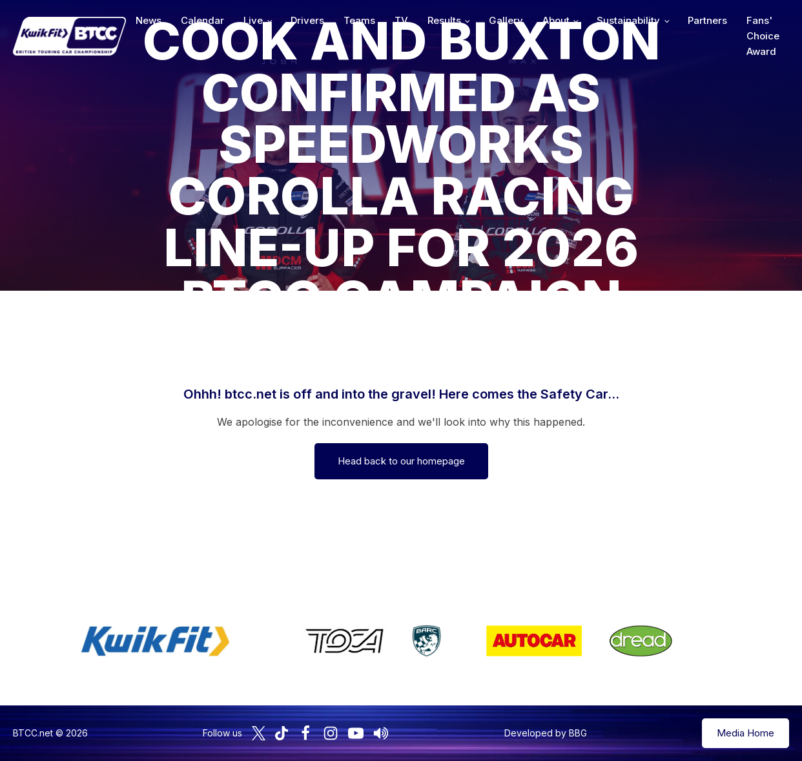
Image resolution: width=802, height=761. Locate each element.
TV (401, 20)
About (556, 20)
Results (444, 20)
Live (253, 20)
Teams (359, 20)
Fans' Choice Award (762, 35)
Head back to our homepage (401, 461)
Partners (707, 20)
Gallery (506, 20)
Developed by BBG (545, 732)
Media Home (745, 733)
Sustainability (628, 20)
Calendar (202, 20)
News (148, 20)
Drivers (307, 20)
